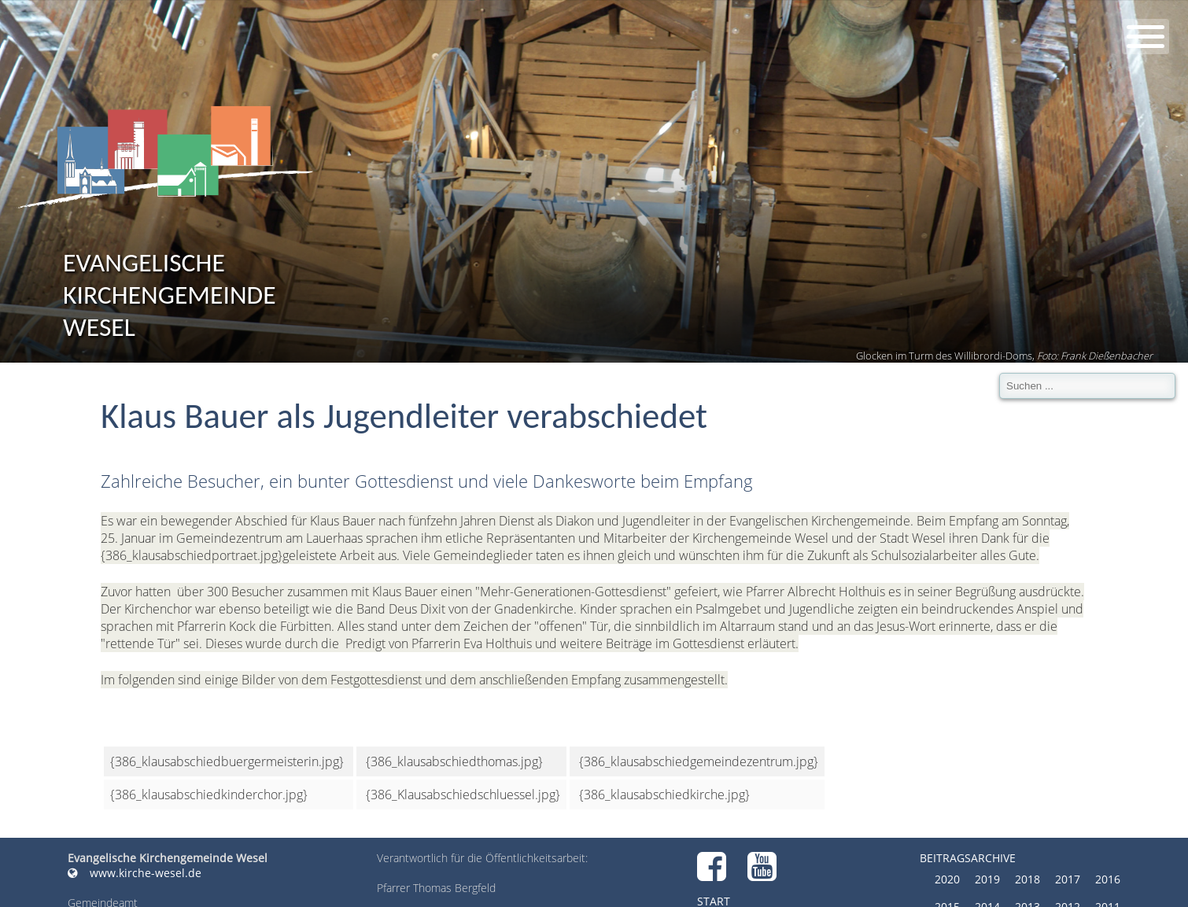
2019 (987, 879)
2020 (947, 879)
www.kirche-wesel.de (134, 872)
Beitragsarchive (968, 857)
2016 (1107, 879)
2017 (1067, 879)
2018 (1027, 879)
